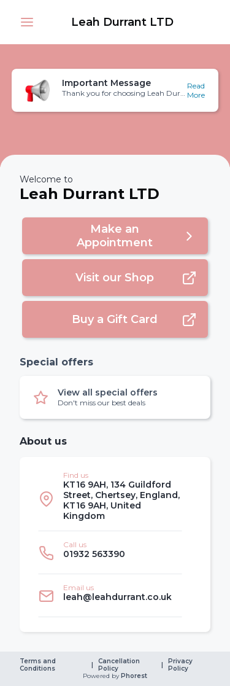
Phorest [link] (133, 676)
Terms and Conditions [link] (39, 665)
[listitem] (110, 499)
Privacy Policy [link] (181, 665)
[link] (122, 22)
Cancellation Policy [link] (120, 665)
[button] (27, 22)
